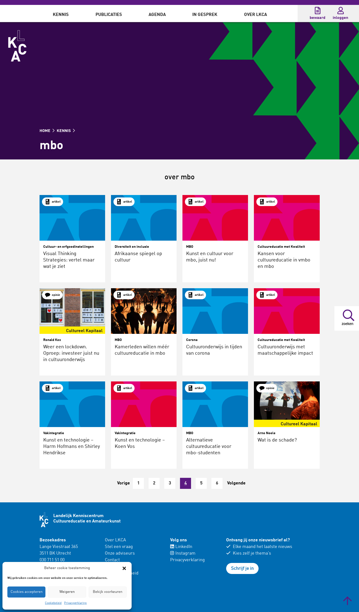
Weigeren (67, 592)
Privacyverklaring (75, 603)
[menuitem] (61, 13)
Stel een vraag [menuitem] (119, 547)
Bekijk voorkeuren (107, 592)
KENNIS (66, 131)
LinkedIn (181, 547)
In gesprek (204, 15)
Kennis (61, 15)
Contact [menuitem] (112, 560)
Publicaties (109, 15)
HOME (47, 131)
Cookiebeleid (53, 603)
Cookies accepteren (26, 592)
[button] (124, 568)
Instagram (182, 553)
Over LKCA (255, 15)
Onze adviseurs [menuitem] (120, 553)
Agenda (157, 15)
